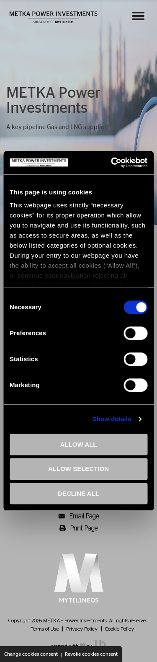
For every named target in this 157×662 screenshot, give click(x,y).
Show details (112, 418)
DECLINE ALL (78, 493)
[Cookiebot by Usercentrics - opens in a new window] (111, 162)
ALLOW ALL (78, 444)
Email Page (79, 516)
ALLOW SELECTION (78, 469)
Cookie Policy (119, 628)
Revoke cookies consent (91, 654)
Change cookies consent (31, 654)
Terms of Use (45, 628)
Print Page (78, 528)
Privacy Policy (82, 628)
